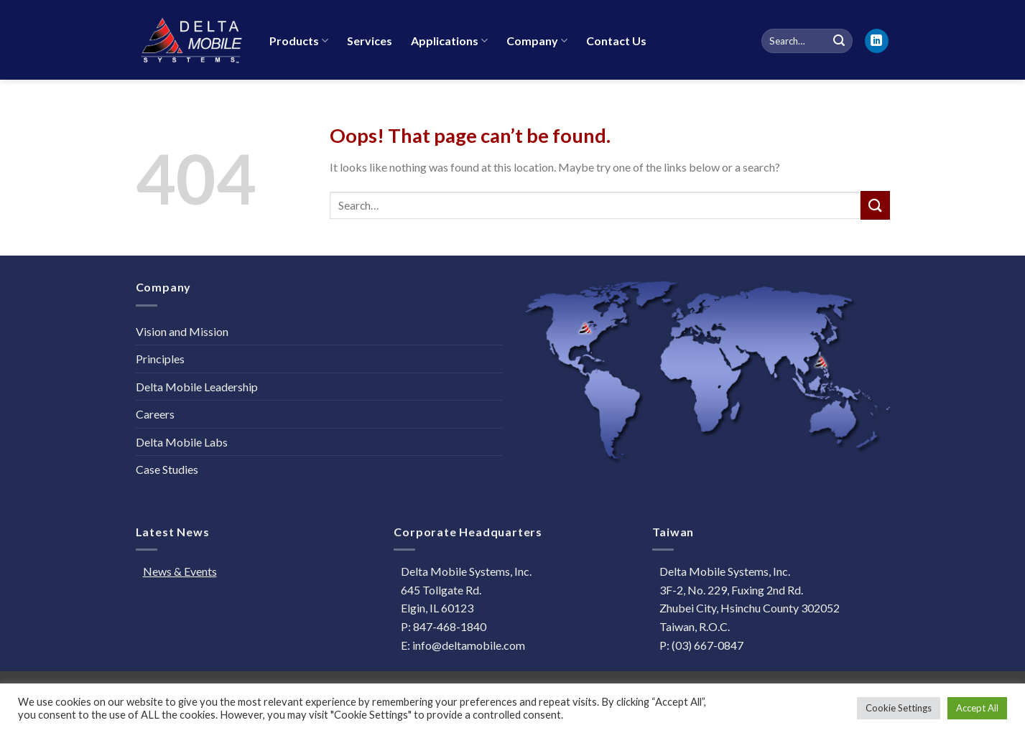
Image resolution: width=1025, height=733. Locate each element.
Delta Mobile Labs (182, 442)
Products (298, 40)
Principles (160, 358)
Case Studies (167, 469)
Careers (155, 414)
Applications (449, 40)
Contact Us (616, 40)
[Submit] (875, 205)
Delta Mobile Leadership (197, 386)
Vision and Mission (182, 331)
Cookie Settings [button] (899, 708)
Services (369, 40)
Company (536, 40)
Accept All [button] (977, 708)
